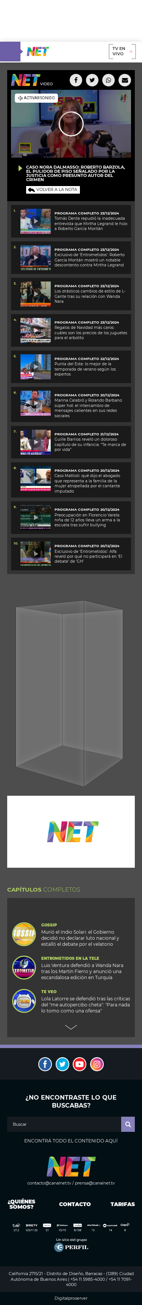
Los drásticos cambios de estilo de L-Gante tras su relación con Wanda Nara (90, 296)
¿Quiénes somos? (21, 1204)
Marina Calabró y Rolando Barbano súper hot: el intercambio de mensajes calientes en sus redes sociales (88, 408)
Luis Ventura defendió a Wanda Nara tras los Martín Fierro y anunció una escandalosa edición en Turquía (82, 971)
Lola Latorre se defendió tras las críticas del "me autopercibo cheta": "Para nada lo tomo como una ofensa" (85, 1005)
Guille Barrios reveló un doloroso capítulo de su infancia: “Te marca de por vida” (90, 444)
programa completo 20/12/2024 (87, 395)
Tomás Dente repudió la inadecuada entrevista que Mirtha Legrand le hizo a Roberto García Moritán (91, 223)
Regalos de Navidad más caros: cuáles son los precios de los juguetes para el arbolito (91, 332)
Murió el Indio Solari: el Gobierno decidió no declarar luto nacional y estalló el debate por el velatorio (80, 938)
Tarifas (123, 1204)
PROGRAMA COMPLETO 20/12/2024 (87, 509)
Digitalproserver (71, 1298)
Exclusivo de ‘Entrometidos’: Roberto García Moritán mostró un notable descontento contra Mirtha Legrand (90, 260)
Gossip (49, 925)
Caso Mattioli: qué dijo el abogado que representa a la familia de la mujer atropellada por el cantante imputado (87, 483)
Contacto (73, 1204)
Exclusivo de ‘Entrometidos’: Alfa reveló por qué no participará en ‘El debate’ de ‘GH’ (88, 556)
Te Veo (48, 992)
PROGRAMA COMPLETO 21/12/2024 (87, 434)
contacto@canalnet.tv (49, 1183)
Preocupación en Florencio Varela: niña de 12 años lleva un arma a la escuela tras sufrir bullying (87, 520)
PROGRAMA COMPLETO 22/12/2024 (87, 359)
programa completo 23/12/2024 (87, 213)
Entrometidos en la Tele (70, 959)
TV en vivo (122, 51)
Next (71, 1027)
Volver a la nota (56, 189)
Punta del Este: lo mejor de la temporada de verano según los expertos (85, 369)
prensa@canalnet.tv (95, 1183)
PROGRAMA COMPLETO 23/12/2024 (87, 249)
